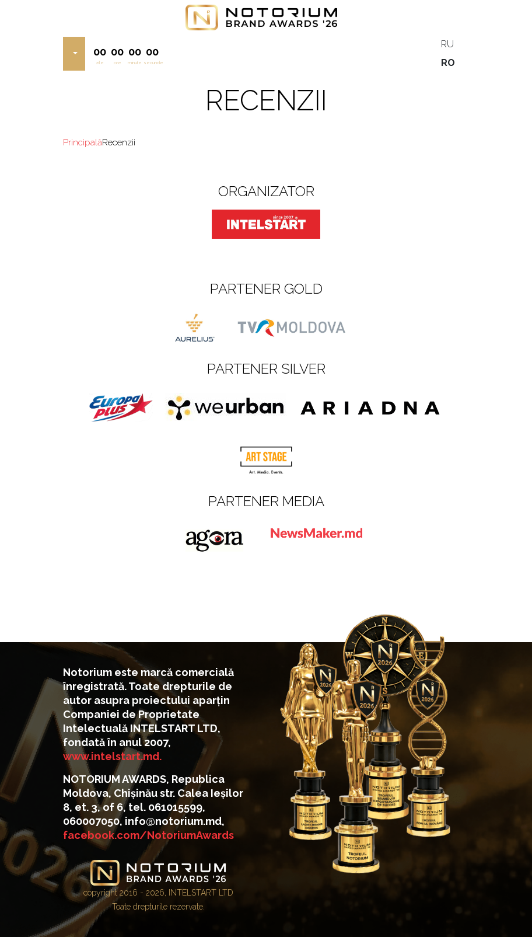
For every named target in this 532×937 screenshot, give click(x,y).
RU (447, 44)
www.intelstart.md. (112, 756)
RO (448, 62)
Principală (82, 142)
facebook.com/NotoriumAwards (148, 835)
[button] (74, 54)
